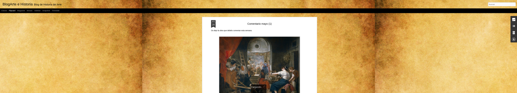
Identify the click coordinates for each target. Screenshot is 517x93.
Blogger (278, 91)
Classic (4, 11)
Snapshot (46, 11)
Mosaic (29, 11)
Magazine (21, 11)
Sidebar (37, 11)
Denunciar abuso (287, 91)
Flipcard (12, 11)
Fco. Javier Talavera (272, 78)
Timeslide (55, 11)
